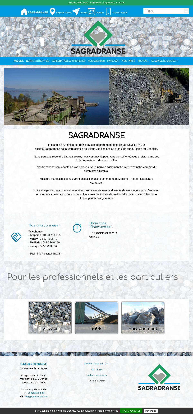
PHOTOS (143, 61)
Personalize (150, 411)
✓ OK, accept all (131, 410)
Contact (83, 12)
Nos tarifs (128, 61)
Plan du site (96, 369)
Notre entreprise (37, 61)
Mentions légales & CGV (96, 364)
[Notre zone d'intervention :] (77, 228)
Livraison (113, 61)
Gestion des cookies (97, 375)
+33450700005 (36, 393)
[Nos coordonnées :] (16, 260)
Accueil (19, 61)
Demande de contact (164, 61)
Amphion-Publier (64, 12)
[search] (163, 11)
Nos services (96, 61)
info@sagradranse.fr (36, 396)
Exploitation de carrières (68, 61)
